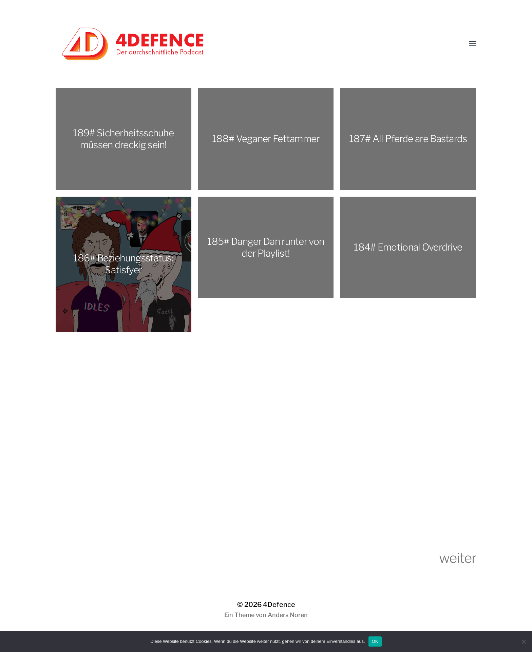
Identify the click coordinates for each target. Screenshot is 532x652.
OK (375, 641)
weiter (457, 558)
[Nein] (523, 641)
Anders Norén (288, 614)
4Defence (279, 604)
